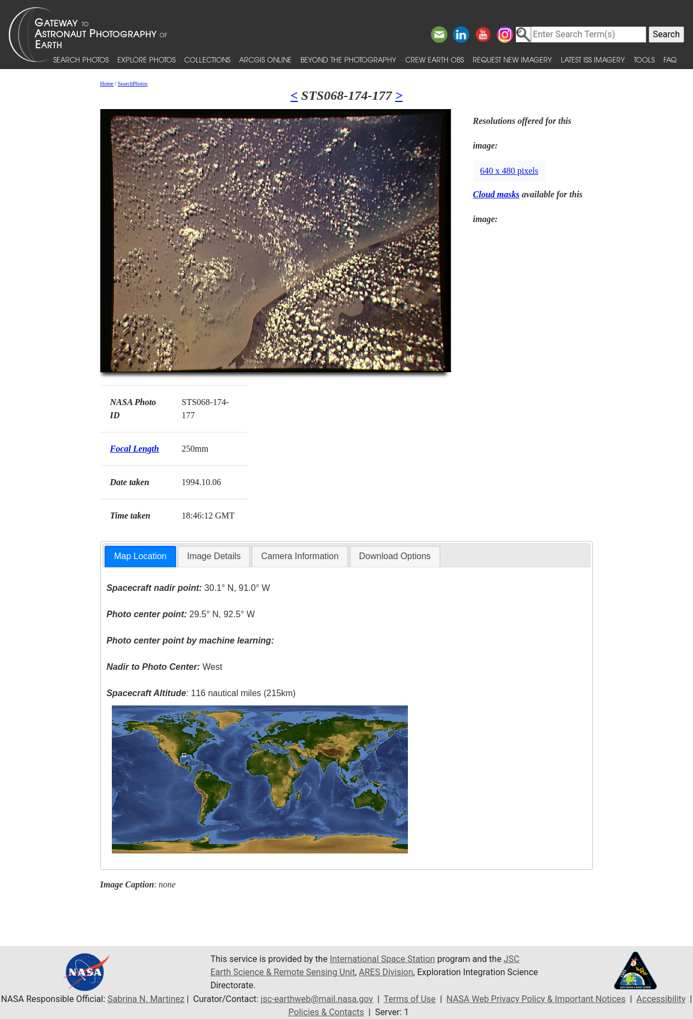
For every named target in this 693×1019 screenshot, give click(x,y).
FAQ (670, 59)
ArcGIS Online (265, 59)
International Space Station (382, 959)
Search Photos (81, 59)
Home (106, 84)
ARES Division (386, 972)
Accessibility (661, 999)
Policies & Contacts (326, 1012)
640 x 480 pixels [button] (509, 170)
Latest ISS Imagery (593, 59)
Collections (207, 59)
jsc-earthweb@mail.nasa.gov (316, 999)
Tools (644, 59)
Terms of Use (410, 999)
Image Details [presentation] (214, 556)
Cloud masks (496, 194)
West (164, 666)
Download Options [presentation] (395, 556)
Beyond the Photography (348, 59)
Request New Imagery (512, 59)
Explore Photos (146, 59)
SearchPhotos (132, 84)
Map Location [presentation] (140, 556)
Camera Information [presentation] (299, 556)
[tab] (140, 556)
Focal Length (134, 448)
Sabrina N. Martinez (145, 999)
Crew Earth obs (434, 59)
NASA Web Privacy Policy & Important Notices (536, 999)
